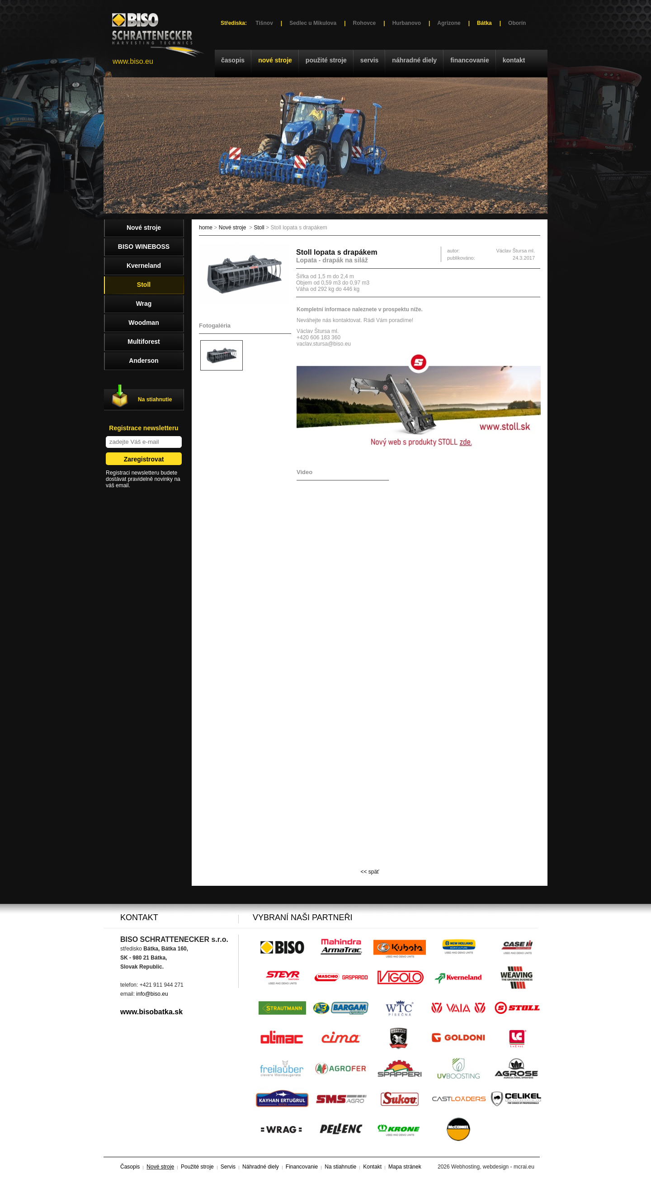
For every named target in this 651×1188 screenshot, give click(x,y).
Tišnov (264, 23)
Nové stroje (275, 60)
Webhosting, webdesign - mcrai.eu (492, 1167)
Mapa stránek (404, 1167)
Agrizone (448, 23)
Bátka (484, 23)
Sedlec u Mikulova (312, 23)
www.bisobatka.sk (151, 1012)
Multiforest (143, 341)
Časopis (233, 60)
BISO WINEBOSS (144, 246)
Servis (369, 60)
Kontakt (514, 60)
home (205, 227)
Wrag (144, 303)
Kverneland (144, 265)
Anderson (143, 360)
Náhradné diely (414, 60)
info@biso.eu (152, 994)
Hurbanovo (406, 23)
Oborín (517, 23)
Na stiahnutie (155, 399)
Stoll (259, 227)
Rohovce (364, 23)
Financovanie (469, 60)
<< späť (369, 872)
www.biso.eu (133, 61)
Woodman (143, 322)
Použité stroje (326, 60)
